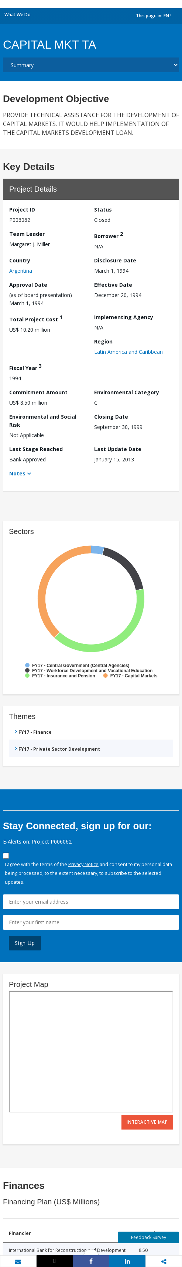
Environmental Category (126, 392)
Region (103, 341)
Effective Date (113, 284)
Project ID (22, 209)
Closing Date (111, 416)
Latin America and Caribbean (128, 351)
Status (103, 209)
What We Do (17, 14)
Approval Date (28, 284)
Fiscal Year (25, 366)
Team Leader (27, 233)
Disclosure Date (115, 260)
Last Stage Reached (36, 449)
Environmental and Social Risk (42, 420)
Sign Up (25, 942)
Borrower (108, 235)
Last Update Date (117, 449)
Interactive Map (147, 1122)
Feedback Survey (148, 1237)
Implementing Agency (123, 317)
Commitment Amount (38, 392)
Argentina (20, 270)
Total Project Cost (35, 318)
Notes (17, 473)
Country (19, 260)
